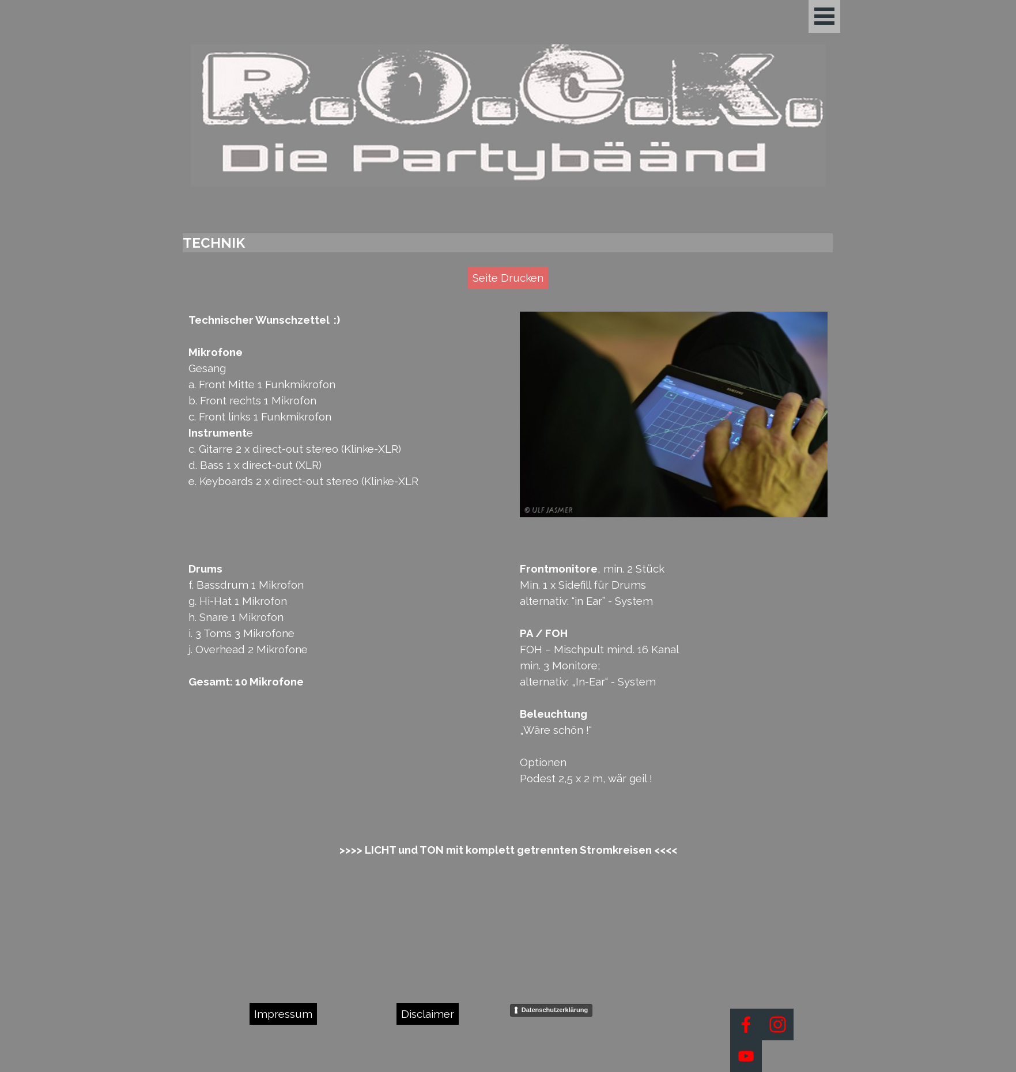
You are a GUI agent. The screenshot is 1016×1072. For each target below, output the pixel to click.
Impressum (283, 1013)
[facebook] (746, 1024)
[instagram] (778, 1024)
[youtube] (746, 1056)
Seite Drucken (508, 277)
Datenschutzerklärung (555, 1009)
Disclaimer (427, 1013)
